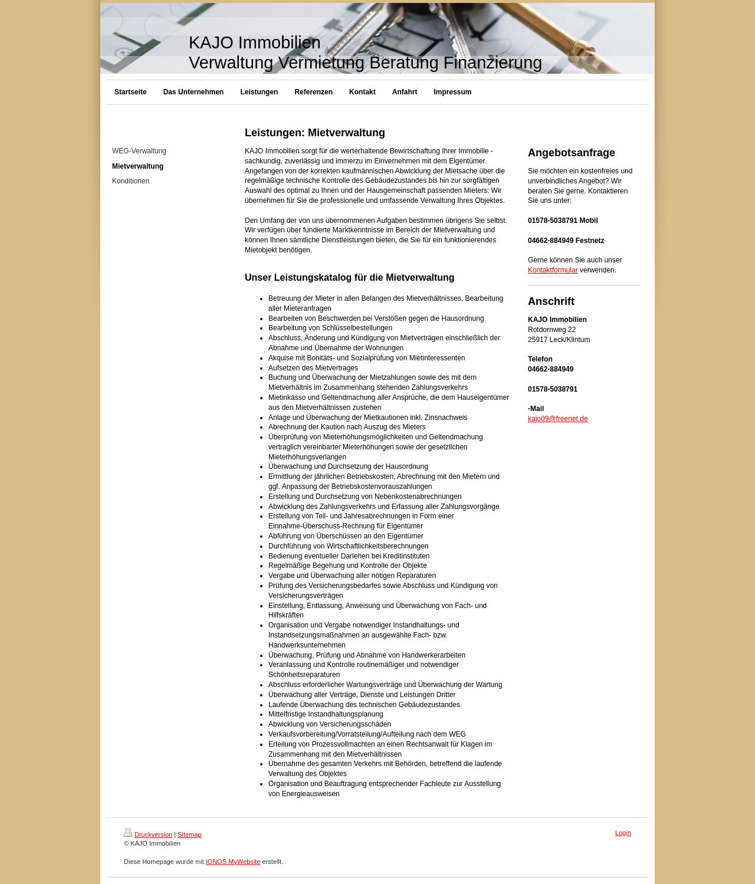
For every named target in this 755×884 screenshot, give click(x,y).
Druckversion (148, 834)
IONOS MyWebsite (233, 861)
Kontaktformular (553, 270)
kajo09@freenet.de (558, 419)
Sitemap (189, 834)
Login (623, 832)
